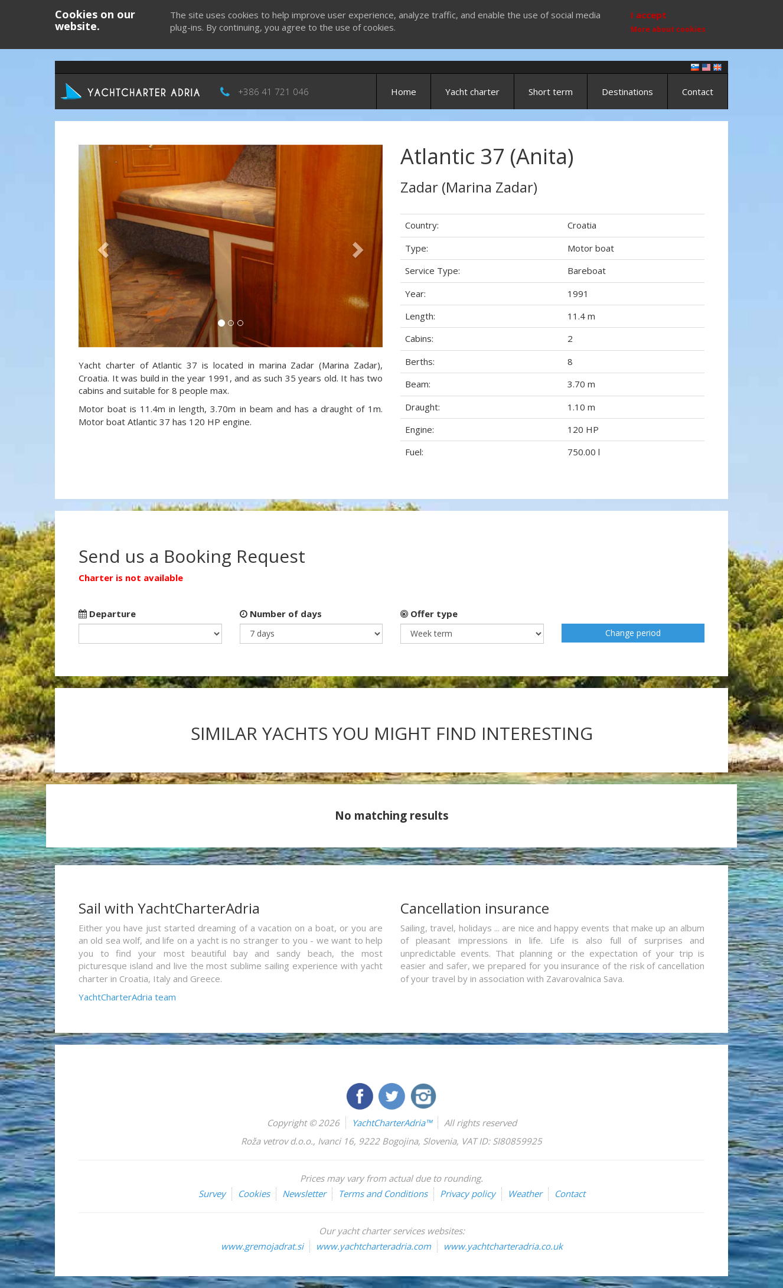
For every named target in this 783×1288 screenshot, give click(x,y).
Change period (633, 632)
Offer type (429, 613)
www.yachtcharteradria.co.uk (503, 1246)
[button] (101, 246)
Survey (212, 1193)
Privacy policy (467, 1193)
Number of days (281, 613)
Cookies (254, 1193)
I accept (649, 15)
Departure (107, 613)
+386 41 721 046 (273, 91)
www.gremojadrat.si (262, 1246)
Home (403, 91)
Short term (550, 91)
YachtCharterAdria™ (392, 1123)
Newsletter (304, 1193)
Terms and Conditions (383, 1193)
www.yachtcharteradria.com (373, 1246)
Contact (697, 91)
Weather (525, 1193)
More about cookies (668, 29)
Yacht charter (472, 91)
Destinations (627, 91)
